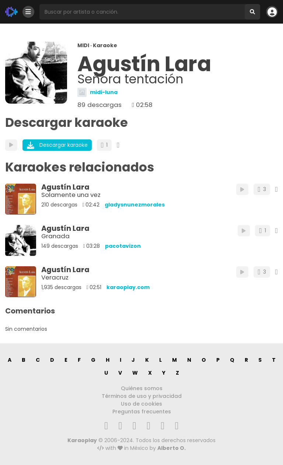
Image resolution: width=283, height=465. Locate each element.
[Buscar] (252, 12)
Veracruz (55, 277)
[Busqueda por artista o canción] (142, 12)
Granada (55, 236)
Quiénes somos (142, 388)
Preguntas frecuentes (141, 411)
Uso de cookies (141, 403)
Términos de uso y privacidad (142, 396)
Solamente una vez (71, 194)
